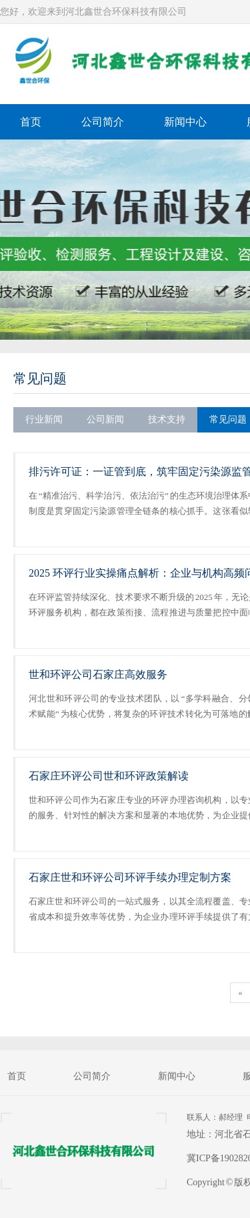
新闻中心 (185, 121)
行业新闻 (44, 419)
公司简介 (102, 121)
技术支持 (166, 419)
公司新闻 (105, 419)
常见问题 (40, 378)
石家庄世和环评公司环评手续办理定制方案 (130, 877)
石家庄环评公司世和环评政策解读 (109, 776)
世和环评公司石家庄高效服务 (98, 674)
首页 (30, 121)
